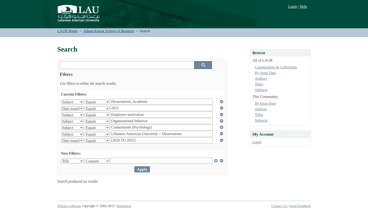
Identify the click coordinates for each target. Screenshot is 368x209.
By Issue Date (265, 73)
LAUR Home (67, 31)
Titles (259, 84)
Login (292, 6)
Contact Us (280, 206)
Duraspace (124, 206)
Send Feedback (300, 206)
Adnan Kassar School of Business (108, 31)
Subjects (261, 90)
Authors (261, 78)
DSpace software (69, 206)
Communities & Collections (276, 67)
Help (303, 6)
